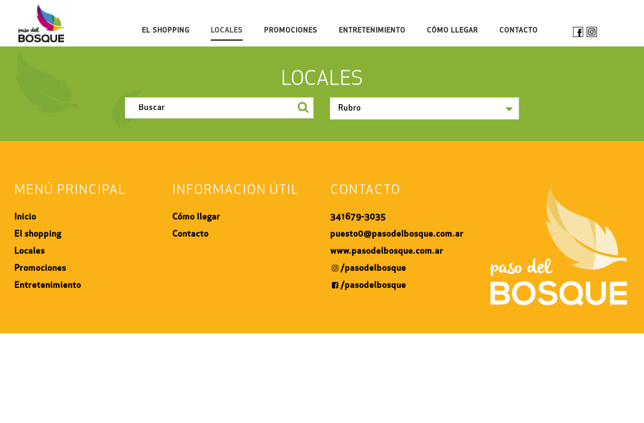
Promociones (290, 30)
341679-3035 (358, 217)
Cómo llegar (196, 217)
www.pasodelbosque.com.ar (386, 251)
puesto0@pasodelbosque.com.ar (397, 234)
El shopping (165, 30)
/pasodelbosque (369, 268)
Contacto (518, 30)
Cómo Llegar (452, 30)
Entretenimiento (372, 30)
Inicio (25, 217)
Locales (227, 30)
